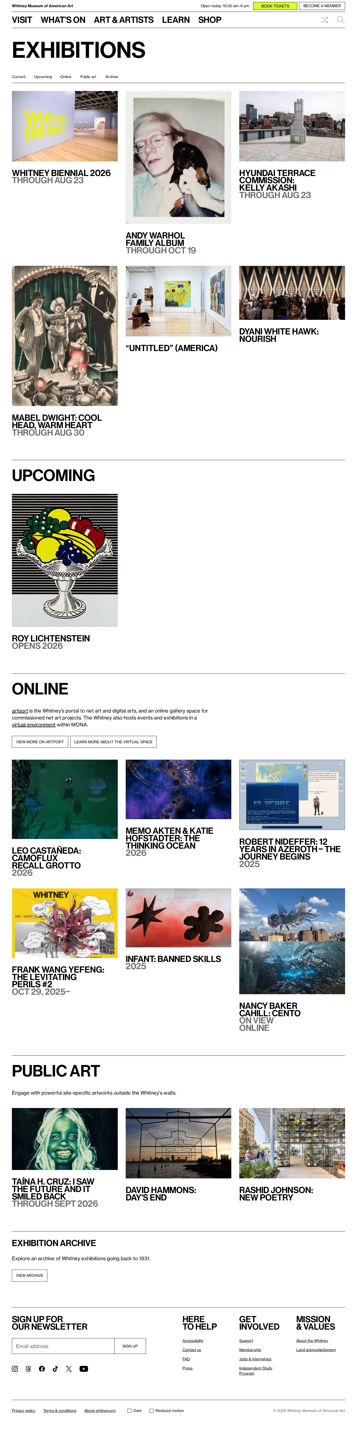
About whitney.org (100, 1410)
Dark (134, 1410)
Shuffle (324, 20)
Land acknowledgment (316, 1349)
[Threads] (28, 1369)
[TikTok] (55, 1369)
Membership (250, 1349)
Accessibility (193, 1340)
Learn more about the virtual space (113, 742)
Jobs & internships (255, 1359)
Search (341, 20)
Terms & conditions (59, 1410)
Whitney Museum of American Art (42, 5)
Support (246, 1340)
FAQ (186, 1359)
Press (187, 1368)
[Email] (63, 1346)
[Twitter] (69, 1369)
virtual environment (34, 724)
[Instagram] (15, 1369)
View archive (29, 1275)
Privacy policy (23, 1410)
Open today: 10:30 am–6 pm (225, 5)
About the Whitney (312, 1340)
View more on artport (40, 742)
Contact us (191, 1349)
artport (20, 711)
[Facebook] (42, 1369)
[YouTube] (84, 1369)
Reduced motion (166, 1410)
